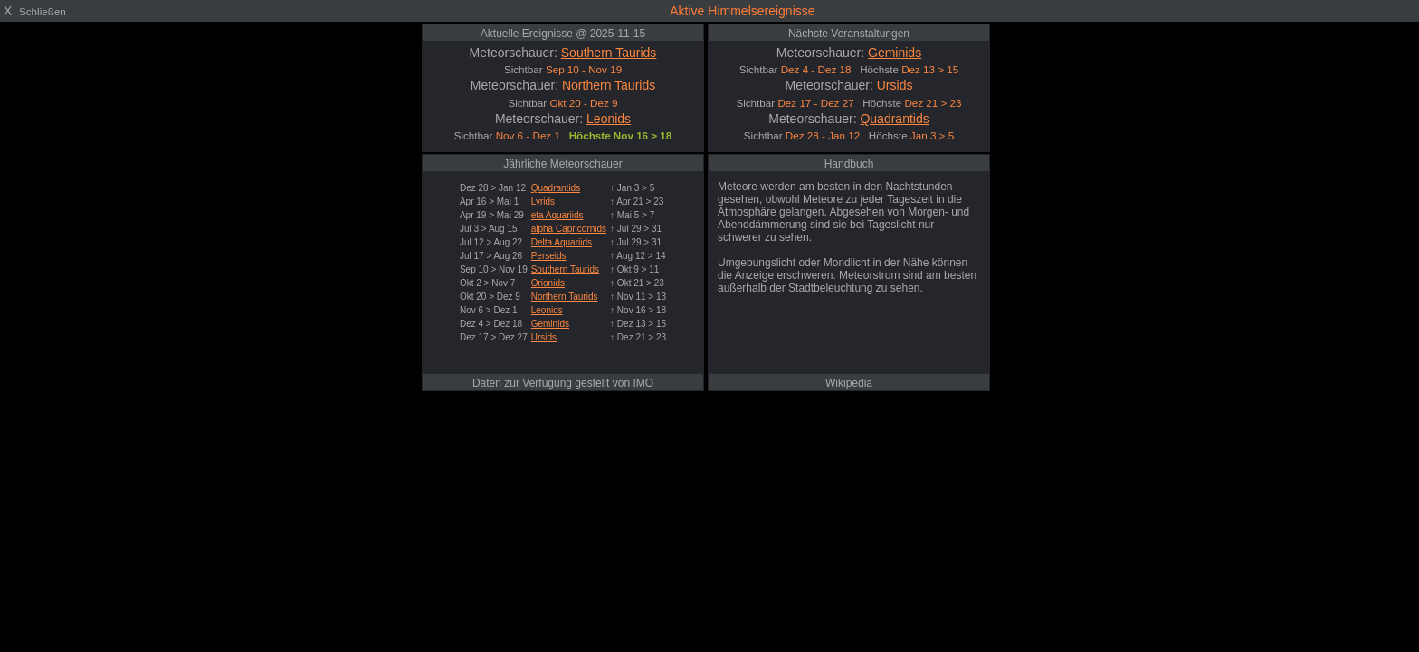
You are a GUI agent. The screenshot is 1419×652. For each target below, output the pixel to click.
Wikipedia (848, 383)
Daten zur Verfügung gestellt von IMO (562, 383)
